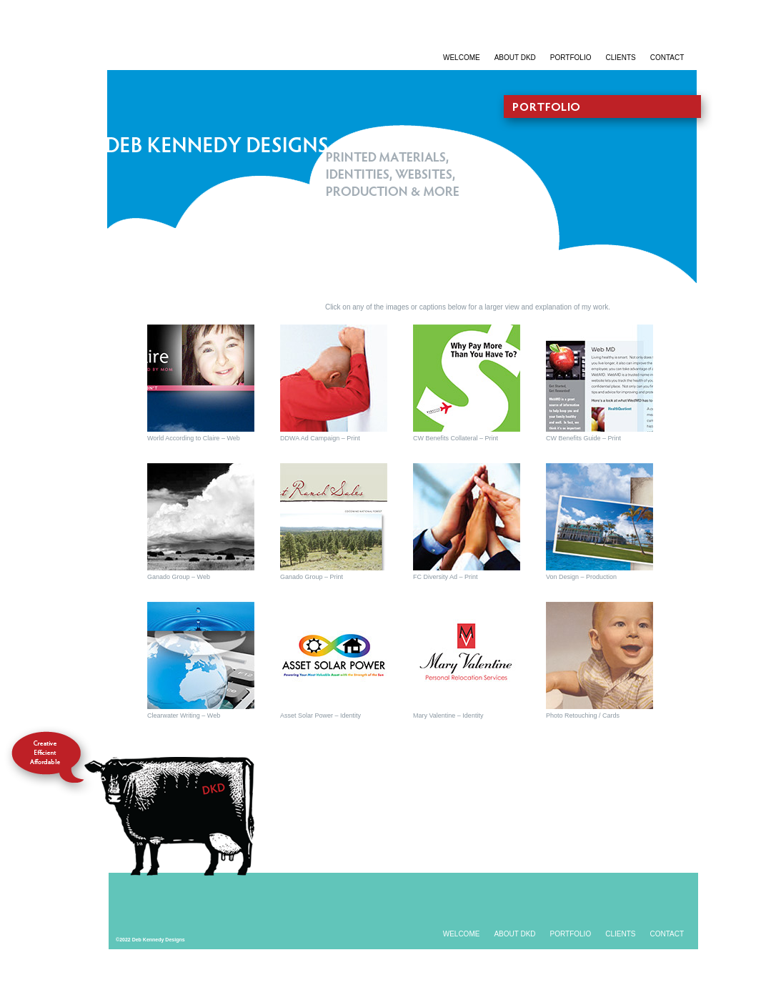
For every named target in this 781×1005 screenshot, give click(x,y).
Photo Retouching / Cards (583, 715)
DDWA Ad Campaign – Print (320, 438)
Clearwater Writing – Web (183, 715)
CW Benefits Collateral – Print (455, 438)
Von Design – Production (581, 576)
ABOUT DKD (515, 57)
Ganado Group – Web (178, 576)
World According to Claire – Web (193, 438)
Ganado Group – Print (311, 576)
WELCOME (461, 57)
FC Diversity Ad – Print (445, 576)
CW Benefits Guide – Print (583, 438)
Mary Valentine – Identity (448, 715)
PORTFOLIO (571, 57)
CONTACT (667, 57)
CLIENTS (620, 57)
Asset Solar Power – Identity (320, 715)
